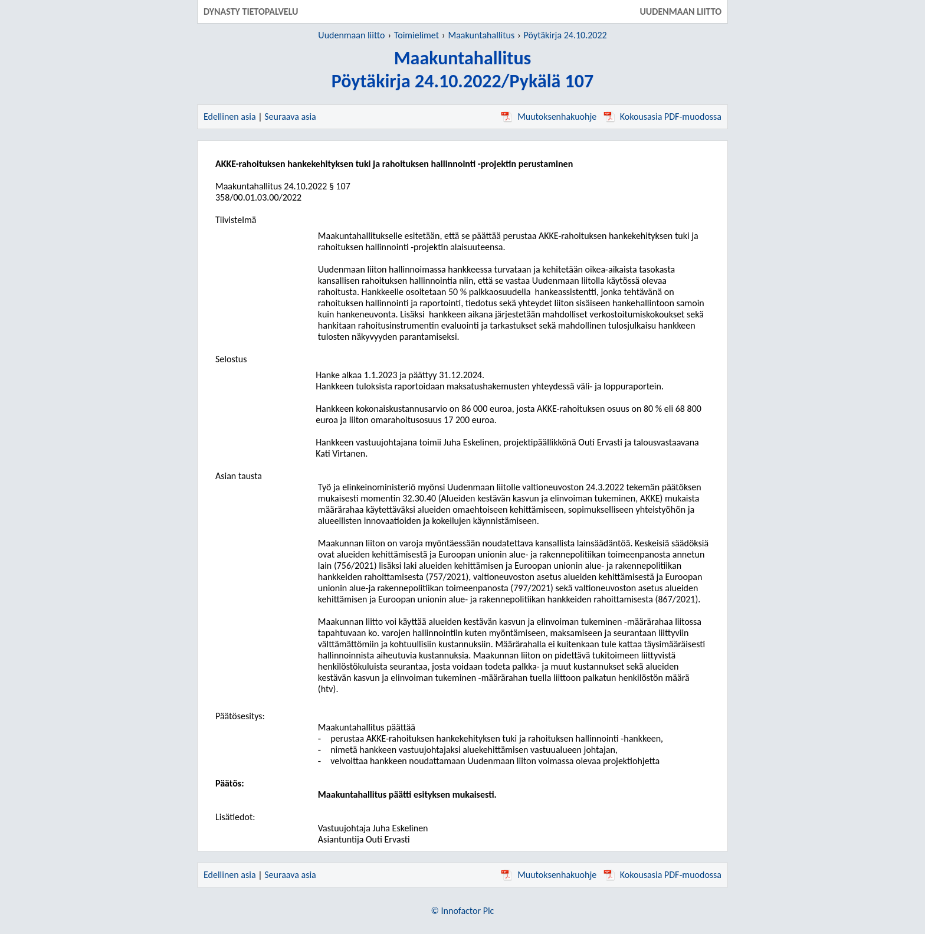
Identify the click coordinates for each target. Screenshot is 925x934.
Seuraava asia (290, 116)
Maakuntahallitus (481, 35)
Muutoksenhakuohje (548, 116)
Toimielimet (416, 35)
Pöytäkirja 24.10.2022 (565, 35)
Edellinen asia (230, 116)
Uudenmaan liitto (351, 35)
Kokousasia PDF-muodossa (662, 116)
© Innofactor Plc (462, 910)
